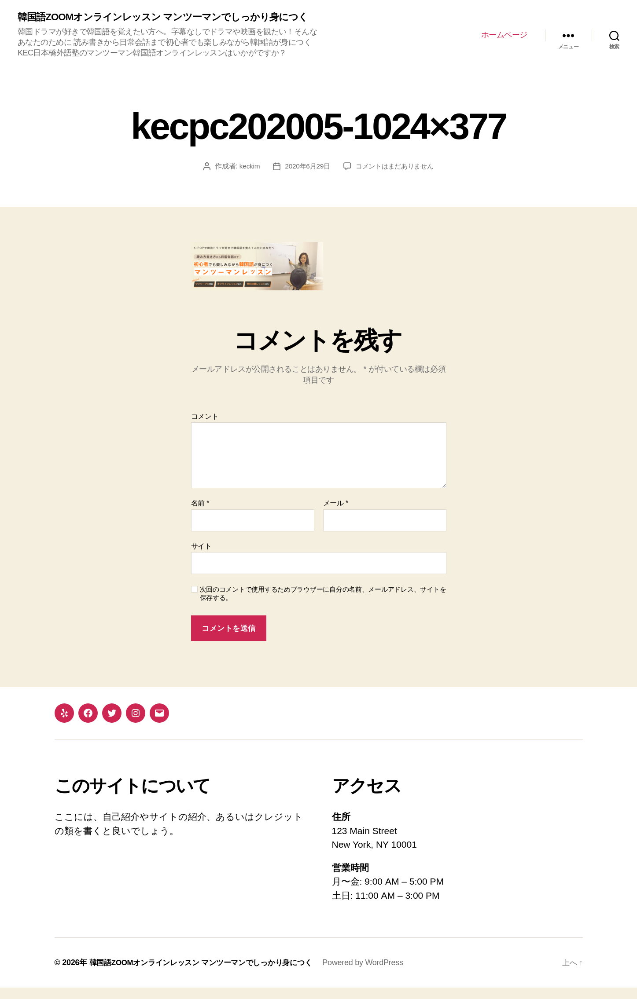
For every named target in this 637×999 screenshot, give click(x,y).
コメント (205, 427)
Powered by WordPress (376, 974)
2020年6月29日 (305, 177)
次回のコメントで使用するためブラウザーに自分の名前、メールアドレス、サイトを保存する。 (323, 605)
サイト (201, 557)
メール (335, 514)
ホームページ (504, 40)
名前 (200, 514)
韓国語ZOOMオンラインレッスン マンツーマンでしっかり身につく (165, 22)
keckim (246, 177)
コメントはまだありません (396, 177)
